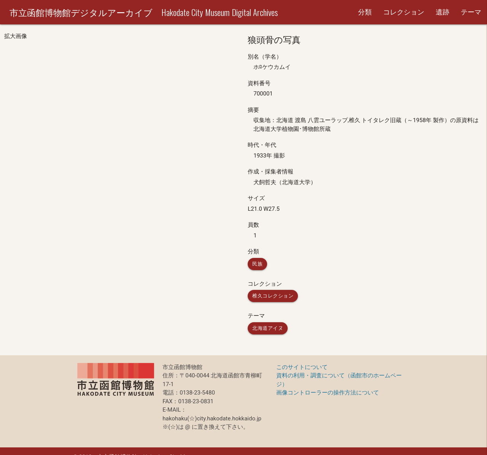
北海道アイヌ (267, 328)
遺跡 (442, 12)
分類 (365, 12)
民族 (257, 264)
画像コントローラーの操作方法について (327, 392)
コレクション (403, 12)
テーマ (471, 12)
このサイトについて (302, 367)
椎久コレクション (272, 296)
